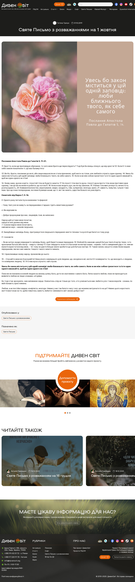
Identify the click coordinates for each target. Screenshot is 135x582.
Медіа (69, 9)
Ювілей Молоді (100, 9)
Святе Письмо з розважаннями (16, 318)
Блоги (62, 9)
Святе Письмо (86, 9)
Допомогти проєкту (67, 379)
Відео (34, 560)
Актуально (45, 9)
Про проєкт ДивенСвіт (81, 548)
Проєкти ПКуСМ (79, 551)
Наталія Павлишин (18, 471)
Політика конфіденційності (13, 576)
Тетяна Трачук (63, 23)
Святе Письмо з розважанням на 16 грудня (39, 475)
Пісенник (48, 548)
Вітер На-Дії (49, 557)
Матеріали (113, 9)
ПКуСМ (35, 9)
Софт (77, 9)
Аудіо (34, 557)
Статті (54, 9)
